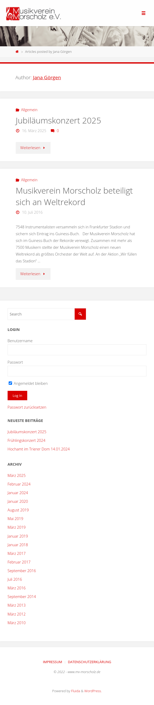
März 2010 (17, 622)
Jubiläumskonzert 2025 (58, 120)
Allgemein (29, 109)
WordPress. (93, 691)
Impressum (52, 661)
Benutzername (20, 340)
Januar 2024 (18, 492)
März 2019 (17, 527)
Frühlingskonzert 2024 (26, 440)
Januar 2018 (18, 544)
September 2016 (22, 570)
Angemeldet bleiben (28, 383)
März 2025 (17, 475)
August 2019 (18, 509)
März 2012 (17, 614)
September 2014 (22, 596)
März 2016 (17, 587)
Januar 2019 (18, 536)
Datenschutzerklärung (89, 661)
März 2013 (17, 605)
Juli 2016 (15, 579)
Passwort (15, 362)
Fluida (75, 691)
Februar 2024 (19, 484)
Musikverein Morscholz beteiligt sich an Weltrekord (74, 196)
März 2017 (17, 553)
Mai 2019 (15, 518)
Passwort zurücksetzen (27, 407)
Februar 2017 (19, 562)
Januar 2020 (18, 501)
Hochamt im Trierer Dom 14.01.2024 (39, 449)
